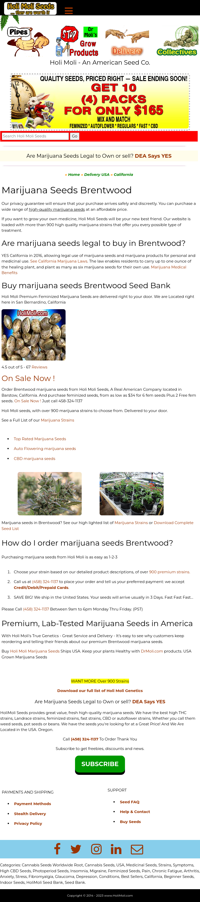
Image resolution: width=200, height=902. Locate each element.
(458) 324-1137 (45, 581)
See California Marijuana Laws (58, 261)
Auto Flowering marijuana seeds (45, 448)
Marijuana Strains (57, 420)
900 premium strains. (169, 571)
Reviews (39, 367)
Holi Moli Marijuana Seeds (34, 651)
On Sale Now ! (27, 400)
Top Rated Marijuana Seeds (40, 438)
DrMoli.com (152, 651)
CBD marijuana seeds (34, 458)
